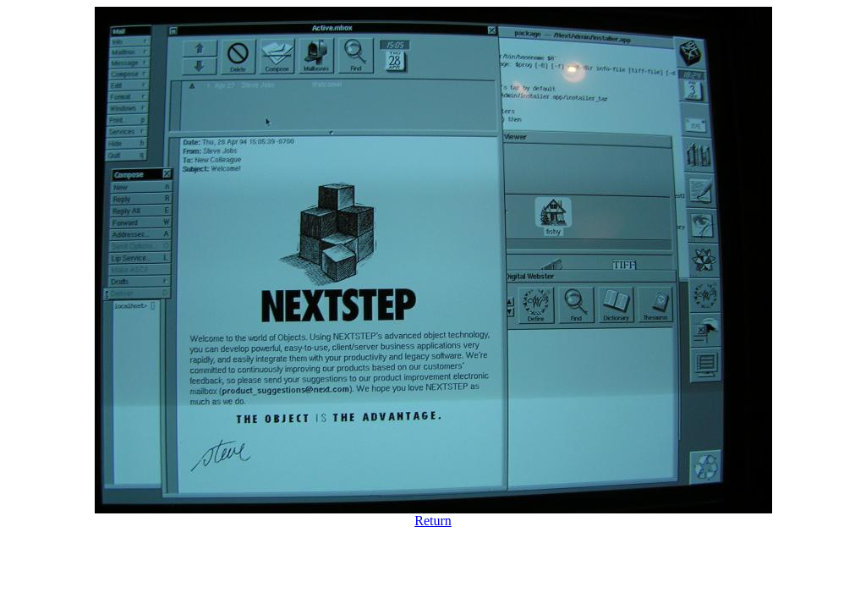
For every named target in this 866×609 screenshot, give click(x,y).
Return (433, 520)
